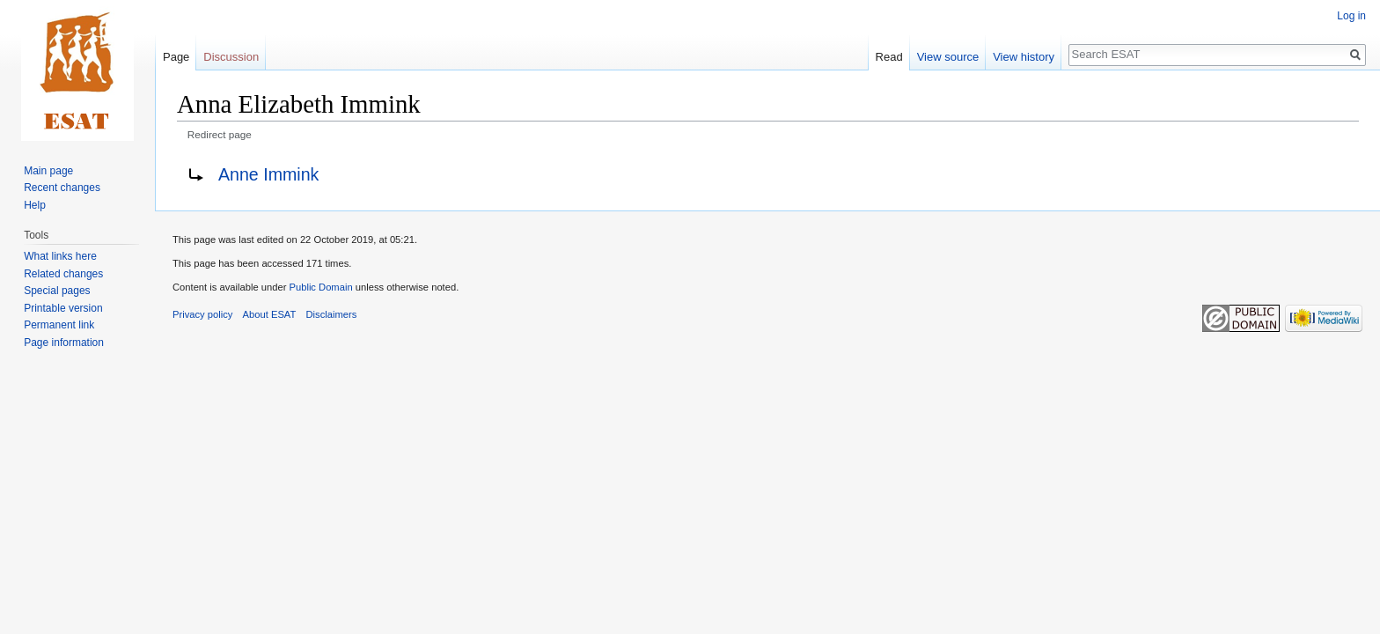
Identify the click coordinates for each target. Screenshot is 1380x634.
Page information (64, 342)
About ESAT (270, 314)
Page (176, 56)
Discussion (231, 56)
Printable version (63, 308)
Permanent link (59, 325)
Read (889, 56)
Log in (1351, 16)
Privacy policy (202, 314)
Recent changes (62, 187)
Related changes (63, 274)
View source (948, 56)
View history (1023, 56)
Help (35, 205)
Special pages (57, 290)
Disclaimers (331, 314)
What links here (60, 256)
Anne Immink (268, 174)
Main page (48, 171)
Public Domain (320, 287)
